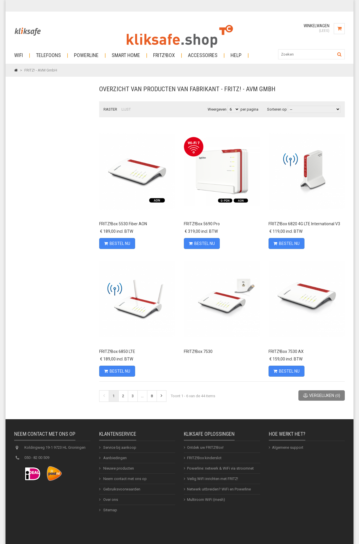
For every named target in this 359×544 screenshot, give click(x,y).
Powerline (86, 55)
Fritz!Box (164, 55)
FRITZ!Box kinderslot (204, 459)
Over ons (110, 501)
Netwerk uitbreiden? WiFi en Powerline (219, 490)
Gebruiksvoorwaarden (121, 490)
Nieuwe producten (118, 470)
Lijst (126, 109)
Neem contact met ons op (124, 480)
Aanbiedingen (114, 459)
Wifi (18, 55)
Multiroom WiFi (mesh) (206, 501)
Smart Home (126, 55)
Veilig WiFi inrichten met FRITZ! (212, 480)
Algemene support (287, 449)
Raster (110, 109)
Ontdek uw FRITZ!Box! (205, 449)
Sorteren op (277, 109)
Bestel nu (117, 243)
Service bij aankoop (119, 449)
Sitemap (109, 511)
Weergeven (217, 109)
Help (236, 55)
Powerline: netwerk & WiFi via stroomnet (220, 470)
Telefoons (48, 55)
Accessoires (202, 55)
